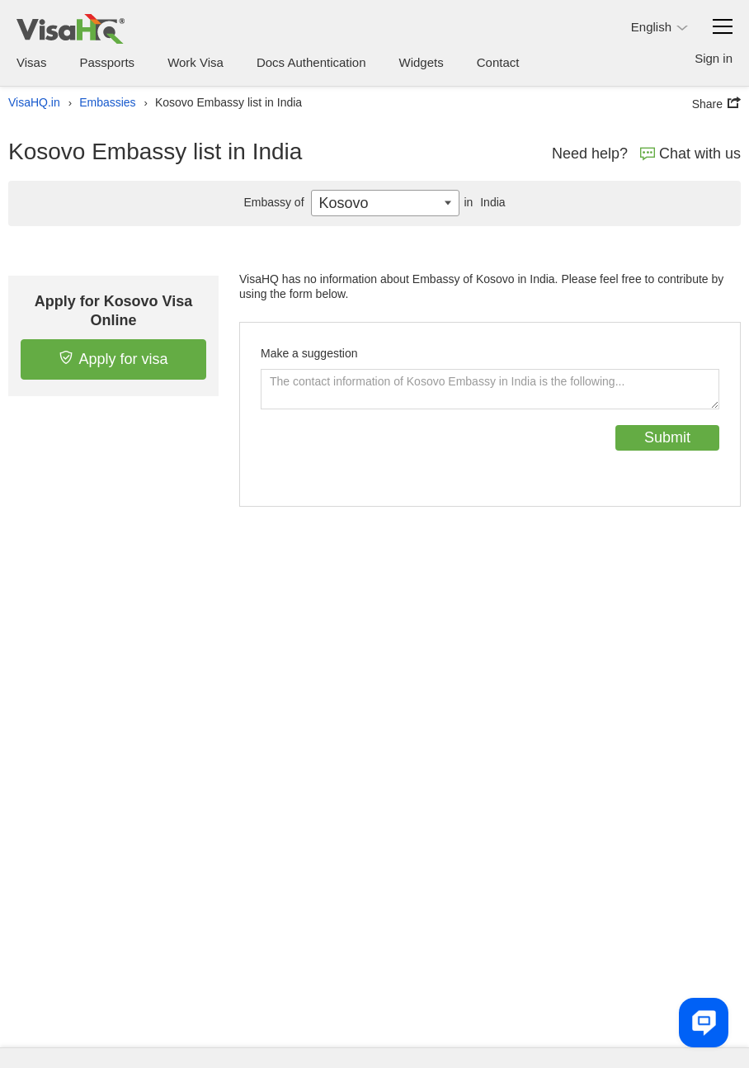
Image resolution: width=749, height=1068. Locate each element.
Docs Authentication (311, 62)
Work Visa (195, 62)
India (482, 202)
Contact (498, 62)
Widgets (421, 62)
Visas (31, 62)
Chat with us (690, 153)
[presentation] (386, 457)
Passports (106, 62)
